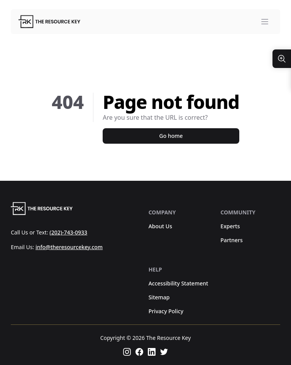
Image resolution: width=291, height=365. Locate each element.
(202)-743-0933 (68, 232)
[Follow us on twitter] (164, 352)
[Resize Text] (281, 58)
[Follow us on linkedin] (152, 352)
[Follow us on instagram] (127, 352)
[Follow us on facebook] (139, 352)
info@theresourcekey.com (69, 247)
